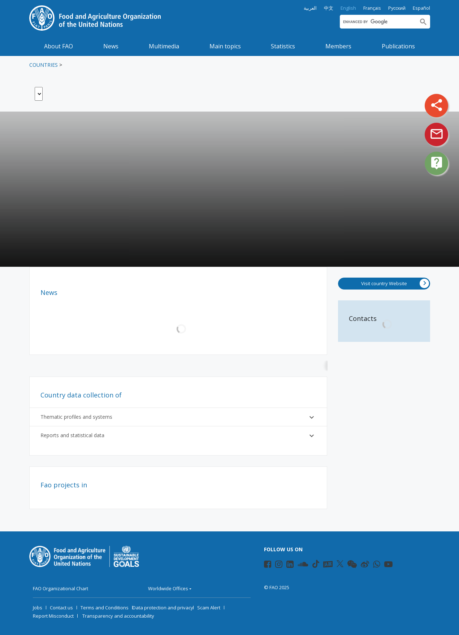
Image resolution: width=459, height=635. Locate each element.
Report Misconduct (53, 616)
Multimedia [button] (164, 46)
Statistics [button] (283, 46)
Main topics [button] (225, 46)
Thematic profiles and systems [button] (178, 417)
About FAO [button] (58, 46)
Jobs (37, 607)
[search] (377, 21)
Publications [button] (398, 46)
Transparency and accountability (118, 616)
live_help (436, 163)
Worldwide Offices (168, 588)
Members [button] (338, 46)
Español (421, 8)
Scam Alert (208, 607)
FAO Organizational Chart (60, 588)
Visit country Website (395, 283)
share (436, 105)
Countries (43, 64)
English (348, 8)
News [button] (110, 46)
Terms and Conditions (105, 607)
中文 (328, 8)
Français (372, 8)
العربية (310, 8)
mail (436, 134)
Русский (397, 8)
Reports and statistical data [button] (178, 435)
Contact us (61, 607)
